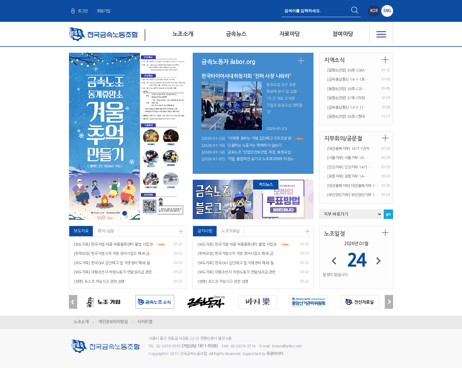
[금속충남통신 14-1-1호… (347, 79)
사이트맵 (144, 322)
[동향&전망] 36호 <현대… (347, 116)
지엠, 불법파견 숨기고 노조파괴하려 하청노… (262, 159)
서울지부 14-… (356, 158)
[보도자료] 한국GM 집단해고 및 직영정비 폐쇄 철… (113, 263)
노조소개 (183, 34)
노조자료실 (230, 231)
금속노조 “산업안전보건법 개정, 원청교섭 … (261, 152)
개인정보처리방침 (113, 322)
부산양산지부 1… (364, 195)
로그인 (83, 11)
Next (389, 302)
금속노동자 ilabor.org (228, 62)
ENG (387, 11)
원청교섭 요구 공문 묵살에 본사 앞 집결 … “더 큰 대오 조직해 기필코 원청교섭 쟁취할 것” (284, 98)
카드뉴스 (266, 185)
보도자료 (81, 231)
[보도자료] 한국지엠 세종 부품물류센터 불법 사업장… (115, 244)
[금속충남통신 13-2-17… (347, 107)
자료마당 (289, 34)
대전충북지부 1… (364, 186)
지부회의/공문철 (343, 138)
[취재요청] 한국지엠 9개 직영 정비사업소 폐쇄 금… (113, 253)
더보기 (301, 61)
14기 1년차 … (362, 149)
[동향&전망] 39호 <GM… (347, 70)
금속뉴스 (236, 34)
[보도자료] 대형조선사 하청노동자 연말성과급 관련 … (115, 272)
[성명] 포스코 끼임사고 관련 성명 (99, 281)
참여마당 (343, 34)
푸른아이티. (275, 354)
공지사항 (204, 231)
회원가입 (103, 11)
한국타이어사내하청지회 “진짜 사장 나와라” (246, 76)
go (388, 214)
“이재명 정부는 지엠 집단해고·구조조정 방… (261, 138)
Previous (73, 302)
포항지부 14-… (356, 176)
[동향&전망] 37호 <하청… (347, 98)
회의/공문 (106, 231)
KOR (374, 11)
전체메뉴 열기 (381, 34)
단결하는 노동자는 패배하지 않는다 (254, 145)
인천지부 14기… (357, 167)
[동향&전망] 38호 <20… (346, 89)
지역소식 (334, 60)
